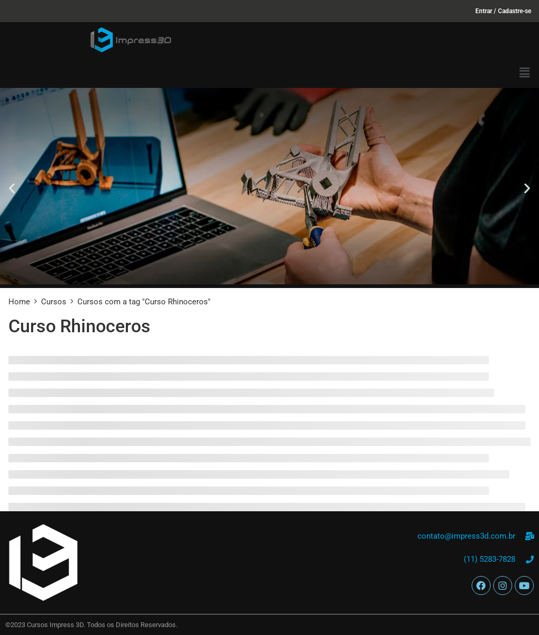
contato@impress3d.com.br (466, 536)
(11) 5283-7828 (489, 559)
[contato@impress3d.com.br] (530, 536)
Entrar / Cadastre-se (503, 11)
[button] (525, 73)
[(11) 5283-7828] (530, 559)
